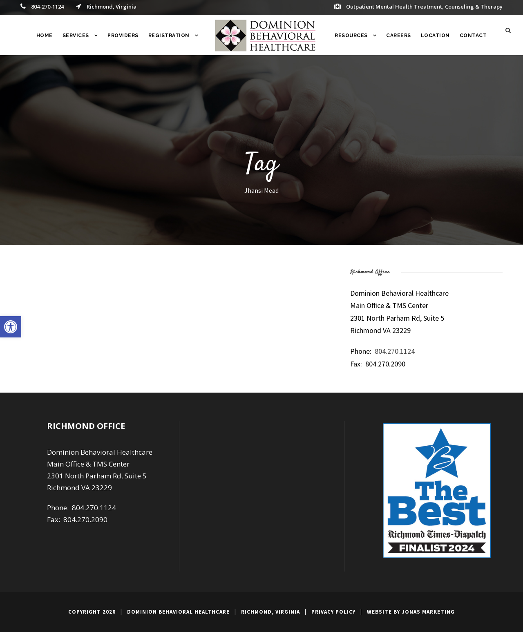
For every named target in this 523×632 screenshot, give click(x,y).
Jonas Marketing (428, 611)
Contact (473, 35)
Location (435, 35)
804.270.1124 (395, 351)
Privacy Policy (333, 611)
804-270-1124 (47, 6)
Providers (123, 35)
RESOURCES (351, 35)
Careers (398, 35)
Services (76, 35)
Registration (169, 35)
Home (44, 35)
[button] (10, 326)
